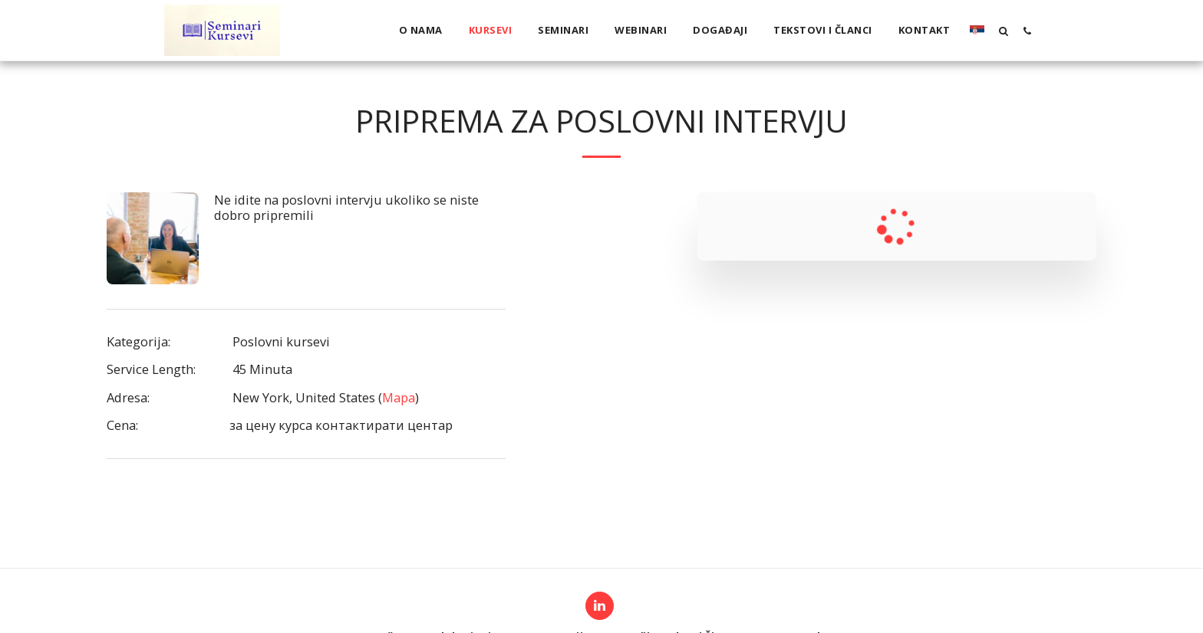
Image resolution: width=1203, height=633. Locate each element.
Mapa (398, 397)
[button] (1003, 30)
